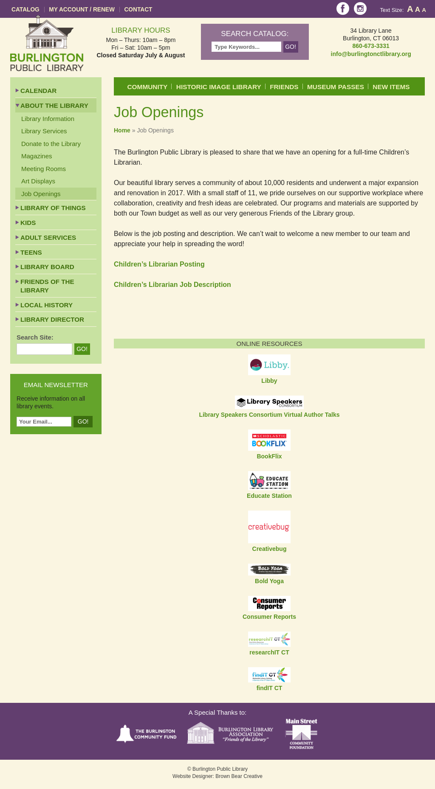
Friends (284, 86)
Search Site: (35, 337)
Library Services (44, 131)
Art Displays (38, 181)
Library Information (47, 118)
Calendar (38, 90)
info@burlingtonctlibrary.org (371, 54)
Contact (138, 9)
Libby (269, 380)
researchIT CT (269, 652)
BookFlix (269, 456)
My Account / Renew (82, 9)
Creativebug (269, 548)
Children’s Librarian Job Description (172, 284)
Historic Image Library (218, 86)
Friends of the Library (47, 286)
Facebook (342, 8)
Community (147, 86)
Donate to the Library (51, 143)
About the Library (54, 105)
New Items (391, 86)
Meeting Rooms (43, 168)
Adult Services (48, 237)
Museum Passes (335, 86)
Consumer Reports (269, 616)
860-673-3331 (371, 45)
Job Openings (41, 193)
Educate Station (269, 495)
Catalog (25, 9)
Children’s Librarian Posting (159, 264)
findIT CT (269, 688)
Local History (46, 305)
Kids (28, 222)
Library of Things (53, 207)
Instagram (360, 8)
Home (122, 130)
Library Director (52, 319)
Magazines (36, 156)
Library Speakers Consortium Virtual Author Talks (269, 414)
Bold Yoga (269, 581)
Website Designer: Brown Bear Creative (217, 776)
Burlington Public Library (47, 43)
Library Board (47, 266)
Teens (31, 252)
